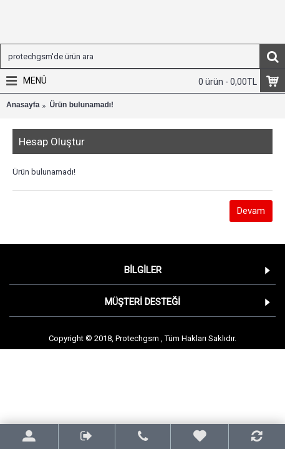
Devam (251, 210)
